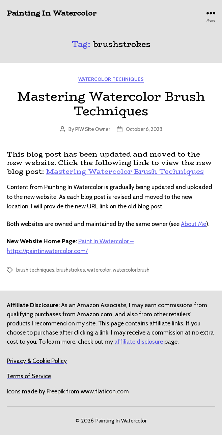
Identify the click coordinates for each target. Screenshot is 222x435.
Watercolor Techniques (111, 79)
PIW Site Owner (92, 129)
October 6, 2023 (144, 129)
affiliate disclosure (138, 341)
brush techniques (35, 270)
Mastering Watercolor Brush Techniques (111, 103)
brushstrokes (70, 270)
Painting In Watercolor (51, 13)
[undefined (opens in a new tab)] (56, 391)
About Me (193, 224)
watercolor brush (131, 270)
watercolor (99, 270)
